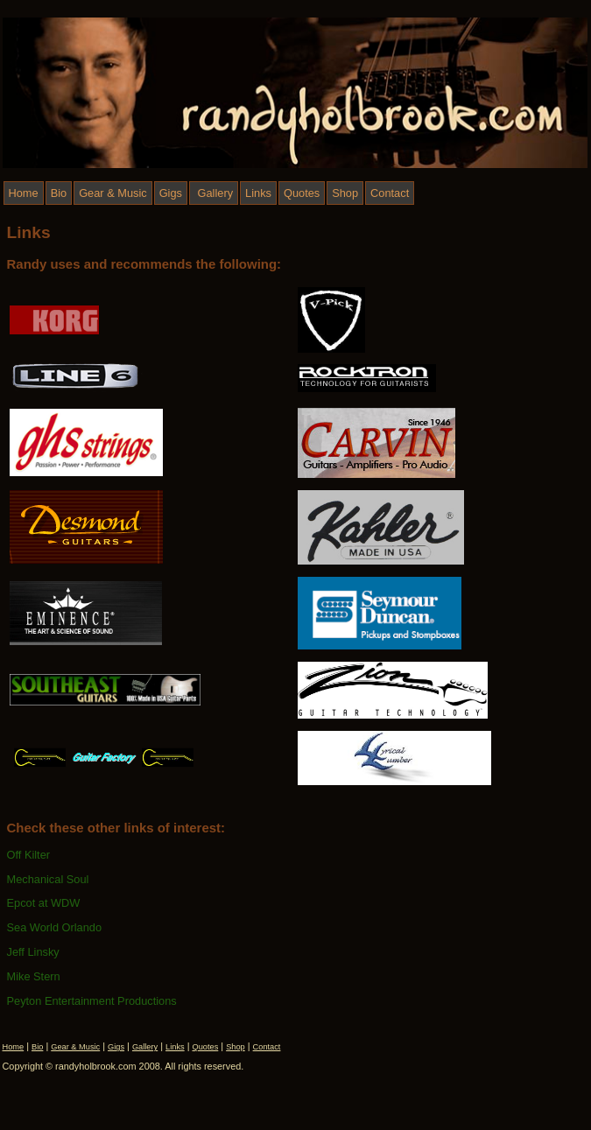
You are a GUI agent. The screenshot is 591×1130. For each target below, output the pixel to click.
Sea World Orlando (54, 927)
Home (24, 193)
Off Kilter (29, 854)
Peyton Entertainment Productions (92, 1000)
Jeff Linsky (33, 951)
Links (258, 193)
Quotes (302, 193)
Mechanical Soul (48, 879)
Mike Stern (33, 976)
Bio (59, 193)
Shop (345, 193)
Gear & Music (113, 193)
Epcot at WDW (44, 902)
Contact (389, 193)
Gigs (170, 193)
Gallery (213, 193)
